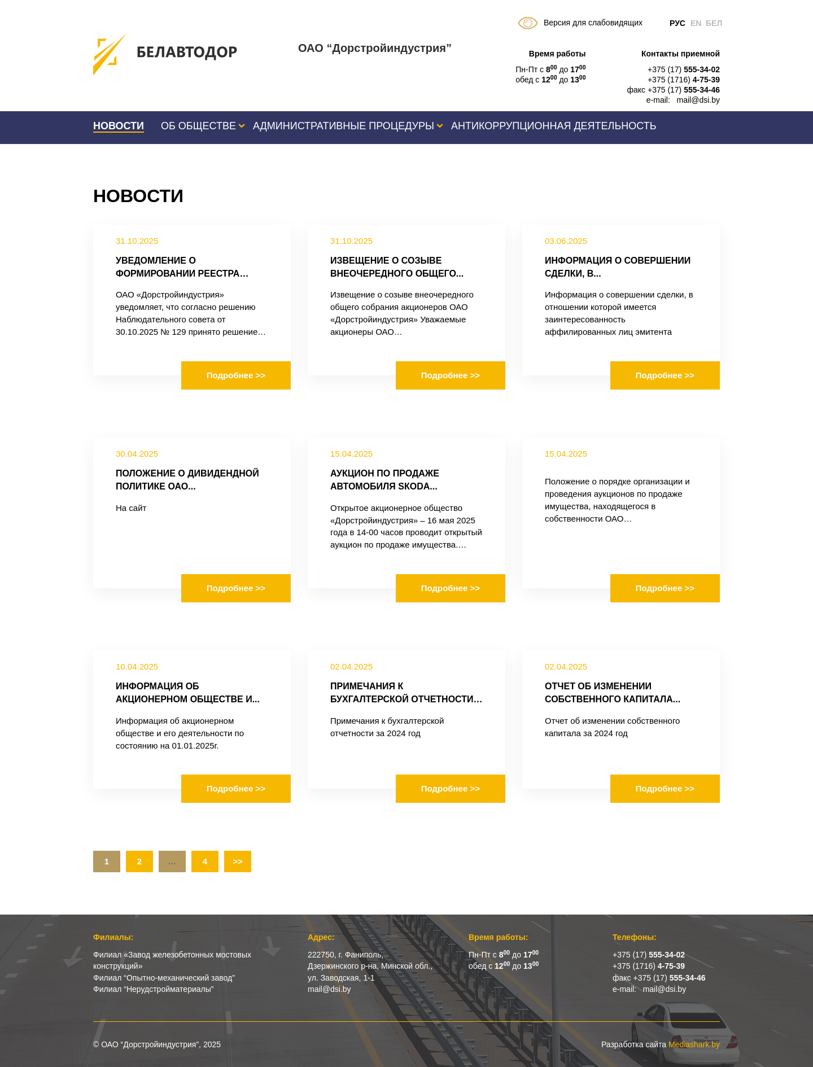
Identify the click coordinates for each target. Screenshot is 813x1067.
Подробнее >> (236, 375)
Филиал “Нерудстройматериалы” (153, 989)
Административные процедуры (343, 126)
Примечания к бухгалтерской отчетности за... (402, 699)
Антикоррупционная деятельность (554, 126)
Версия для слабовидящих (580, 23)
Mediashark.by (694, 1044)
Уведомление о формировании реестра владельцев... (177, 274)
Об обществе (198, 126)
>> (238, 861)
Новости (118, 126)
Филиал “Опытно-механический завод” (164, 977)
